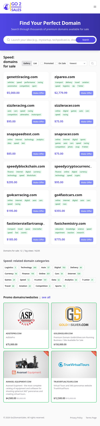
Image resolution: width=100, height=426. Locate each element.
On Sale (62, 63)
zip (73, 86)
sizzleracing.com (20, 105)
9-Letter (41, 280)
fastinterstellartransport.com (31, 223)
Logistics (11, 267)
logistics (66, 86)
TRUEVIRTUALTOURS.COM (66, 381)
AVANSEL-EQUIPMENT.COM (18, 381)
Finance (28, 273)
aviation (85, 82)
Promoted (49, 63)
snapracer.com (66, 134)
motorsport (36, 114)
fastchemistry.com (70, 223)
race (64, 204)
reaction (70, 232)
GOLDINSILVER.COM (63, 333)
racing (40, 82)
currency (37, 172)
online (57, 111)
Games (10, 280)
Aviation (25, 286)
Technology (29, 267)
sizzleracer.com (67, 105)
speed (19, 82)
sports (82, 139)
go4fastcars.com (68, 194)
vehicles (11, 82)
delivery (69, 82)
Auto (46, 267)
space (27, 229)
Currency (11, 273)
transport (59, 82)
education (59, 229)
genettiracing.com (22, 76)
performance (29, 82)
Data (56, 280)
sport (34, 86)
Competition (43, 286)
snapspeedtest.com (23, 134)
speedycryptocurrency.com (77, 166)
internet (18, 139)
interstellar (37, 229)
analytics (40, 139)
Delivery (76, 267)
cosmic (24, 232)
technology (29, 139)
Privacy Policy (76, 417)
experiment (60, 232)
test (23, 143)
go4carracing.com (22, 194)
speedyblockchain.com (26, 166)
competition (24, 86)
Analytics (71, 280)
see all (46, 297)
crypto (77, 175)
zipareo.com (64, 76)
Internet (74, 273)
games (73, 111)
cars (15, 111)
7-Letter (88, 280)
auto (9, 111)
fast (16, 232)
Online (45, 273)
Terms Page (91, 417)
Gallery (26, 63)
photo (70, 147)
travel (77, 82)
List (35, 63)
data (9, 143)
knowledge (70, 229)
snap (77, 147)
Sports (60, 286)
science (81, 229)
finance (10, 172)
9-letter (85, 147)
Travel (10, 286)
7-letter (80, 86)
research (80, 232)
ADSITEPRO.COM (13, 333)
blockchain (31, 175)
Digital (60, 267)
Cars (59, 273)
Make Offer (38, 93)
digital (65, 111)
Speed (25, 280)
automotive (12, 86)
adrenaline (24, 114)
